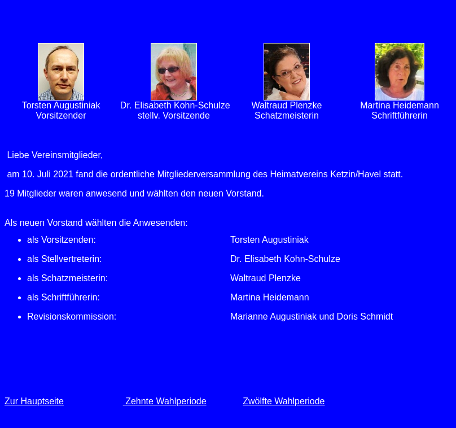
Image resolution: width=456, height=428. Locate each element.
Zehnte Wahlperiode (165, 401)
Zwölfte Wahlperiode (284, 401)
